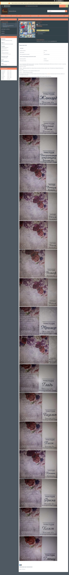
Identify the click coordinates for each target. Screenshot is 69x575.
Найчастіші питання (25, 15)
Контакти (14, 15)
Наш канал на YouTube (44, 15)
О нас (19, 15)
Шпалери (8, 15)
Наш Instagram (34, 15)
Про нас (3, 31)
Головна (3, 15)
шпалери (48, 73)
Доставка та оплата (5, 29)
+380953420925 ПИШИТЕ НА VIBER (56, 15)
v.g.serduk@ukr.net (6, 61)
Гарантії (66, 15)
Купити (42, 30)
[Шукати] (66, 11)
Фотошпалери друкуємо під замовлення (8, 26)
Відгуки (2, 33)
